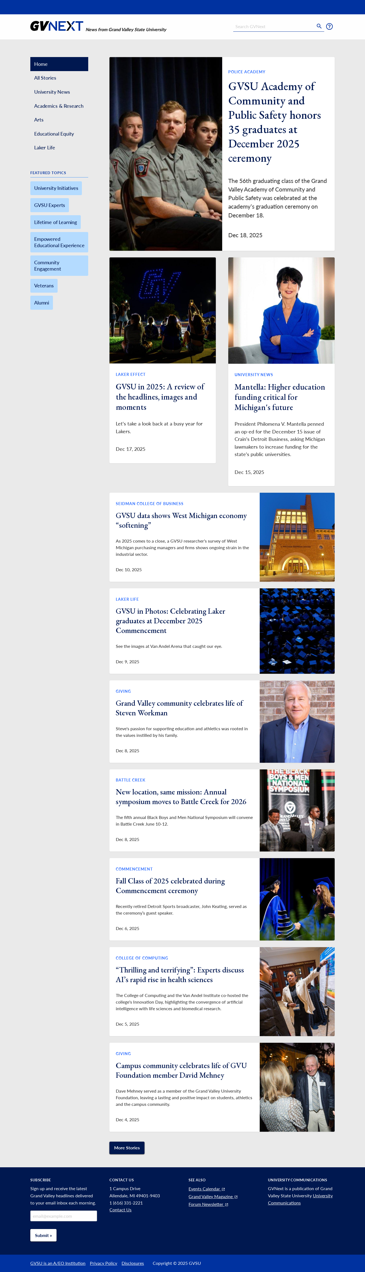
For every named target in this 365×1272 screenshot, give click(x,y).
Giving (123, 691)
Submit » (43, 1235)
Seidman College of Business (150, 503)
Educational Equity (54, 134)
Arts (38, 120)
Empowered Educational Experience (59, 242)
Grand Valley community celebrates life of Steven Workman (179, 708)
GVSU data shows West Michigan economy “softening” (181, 520)
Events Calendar (207, 1188)
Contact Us (120, 1209)
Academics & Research (59, 106)
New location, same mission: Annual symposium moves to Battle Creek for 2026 (181, 796)
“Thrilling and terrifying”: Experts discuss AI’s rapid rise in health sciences (180, 974)
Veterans (44, 285)
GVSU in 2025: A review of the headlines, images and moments (160, 396)
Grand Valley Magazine (213, 1196)
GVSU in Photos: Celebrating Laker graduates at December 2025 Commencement (170, 620)
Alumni (41, 303)
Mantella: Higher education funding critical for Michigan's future (280, 397)
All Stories (45, 78)
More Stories (127, 1147)
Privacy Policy (103, 1263)
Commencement (134, 869)
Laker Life (44, 147)
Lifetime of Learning (55, 222)
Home (40, 64)
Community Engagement (47, 265)
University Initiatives (56, 188)
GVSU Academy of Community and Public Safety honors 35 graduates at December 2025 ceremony (274, 122)
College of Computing (142, 958)
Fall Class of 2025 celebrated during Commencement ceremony (170, 885)
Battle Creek (131, 780)
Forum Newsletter (209, 1204)
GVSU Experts (49, 205)
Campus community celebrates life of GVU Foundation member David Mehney (181, 1070)
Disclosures (133, 1263)
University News (52, 92)
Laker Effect (131, 374)
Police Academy (246, 71)
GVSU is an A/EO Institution (57, 1263)
